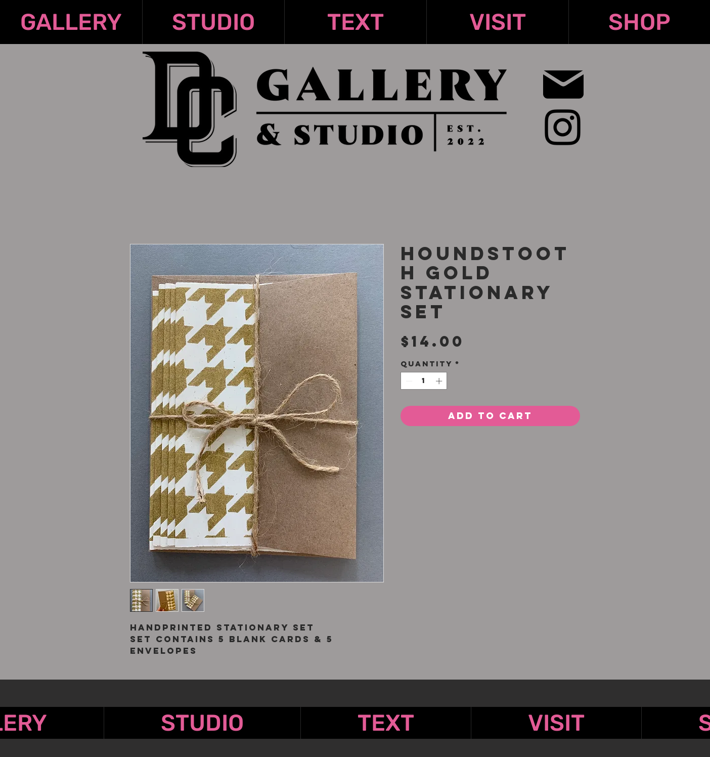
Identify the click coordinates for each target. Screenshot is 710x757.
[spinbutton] (424, 381)
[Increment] (440, 381)
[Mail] (563, 84)
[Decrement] (408, 381)
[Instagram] (563, 127)
